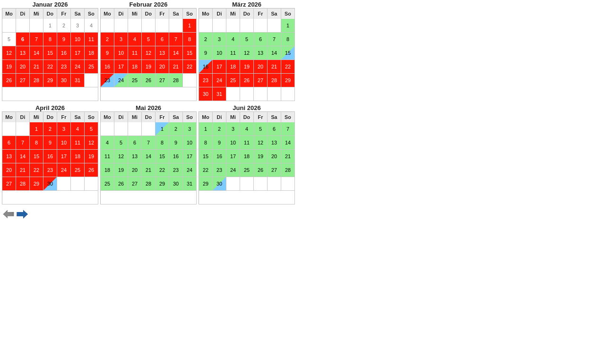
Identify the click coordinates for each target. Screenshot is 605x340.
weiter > (22, 214)
